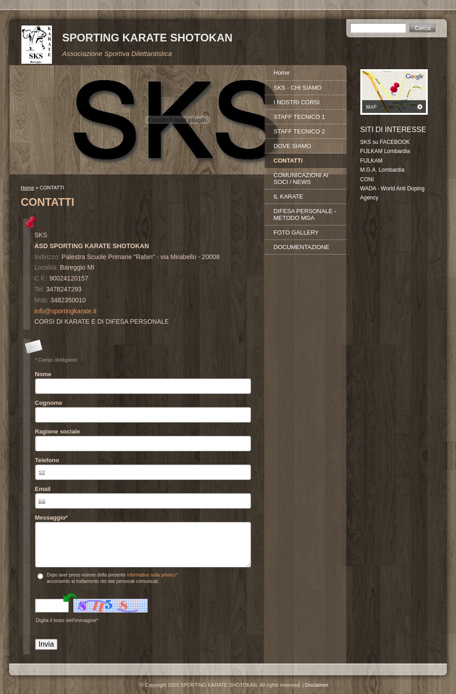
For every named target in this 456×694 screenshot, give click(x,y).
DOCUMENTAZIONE (302, 247)
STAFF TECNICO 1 (299, 116)
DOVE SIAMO (292, 146)
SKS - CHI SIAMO (298, 87)
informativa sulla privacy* (152, 574)
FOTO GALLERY (296, 232)
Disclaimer (316, 685)
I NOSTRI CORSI (297, 102)
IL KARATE (288, 196)
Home (27, 187)
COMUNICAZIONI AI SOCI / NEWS (301, 178)
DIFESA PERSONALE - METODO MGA (305, 214)
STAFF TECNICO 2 (299, 131)
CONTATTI (288, 160)
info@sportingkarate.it (66, 311)
